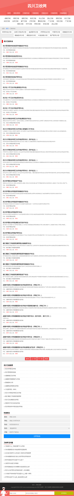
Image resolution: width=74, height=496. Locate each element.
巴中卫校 (29, 24)
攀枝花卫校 (42, 21)
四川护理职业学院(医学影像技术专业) (15, 191)
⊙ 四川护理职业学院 (10, 369)
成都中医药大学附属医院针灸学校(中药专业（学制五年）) (22, 337)
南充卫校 (33, 18)
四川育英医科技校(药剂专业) (12, 56)
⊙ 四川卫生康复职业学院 (11, 399)
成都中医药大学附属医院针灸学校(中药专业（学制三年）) (22, 295)
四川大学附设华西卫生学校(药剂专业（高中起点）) (20, 139)
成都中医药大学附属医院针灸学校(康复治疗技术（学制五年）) (24, 347)
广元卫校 (51, 21)
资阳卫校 (59, 18)
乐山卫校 (42, 18)
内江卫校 (67, 18)
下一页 (40, 359)
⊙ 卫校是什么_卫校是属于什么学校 (14, 446)
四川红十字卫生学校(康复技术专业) (15, 87)
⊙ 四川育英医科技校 (10, 372)
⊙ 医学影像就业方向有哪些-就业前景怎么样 (17, 466)
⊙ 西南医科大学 (8, 382)
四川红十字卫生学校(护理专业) (13, 108)
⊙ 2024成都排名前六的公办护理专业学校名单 (17, 456)
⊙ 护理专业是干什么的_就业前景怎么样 (15, 477)
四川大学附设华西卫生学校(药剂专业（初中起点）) (20, 160)
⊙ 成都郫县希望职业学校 (11, 386)
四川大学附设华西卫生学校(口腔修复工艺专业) (18, 129)
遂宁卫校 (24, 21)
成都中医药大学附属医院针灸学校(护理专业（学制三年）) (22, 326)
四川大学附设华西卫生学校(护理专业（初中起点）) (20, 170)
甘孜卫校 (46, 24)
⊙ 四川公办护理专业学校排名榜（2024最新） (17, 470)
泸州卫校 (32, 21)
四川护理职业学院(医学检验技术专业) (15, 202)
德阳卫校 (25, 18)
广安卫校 (68, 21)
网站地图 (38, 485)
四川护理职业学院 (10, 185)
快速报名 (63, 13)
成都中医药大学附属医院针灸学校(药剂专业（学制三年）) (22, 285)
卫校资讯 (54, 13)
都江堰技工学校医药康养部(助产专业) (15, 274)
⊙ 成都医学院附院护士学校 (12, 379)
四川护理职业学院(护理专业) (12, 233)
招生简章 (17, 13)
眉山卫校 (50, 18)
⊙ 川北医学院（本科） (10, 389)
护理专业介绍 (45, 32)
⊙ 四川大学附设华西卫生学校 (12, 393)
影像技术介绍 (67, 32)
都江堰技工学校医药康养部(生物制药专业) (17, 243)
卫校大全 (45, 13)
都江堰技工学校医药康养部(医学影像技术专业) (18, 264)
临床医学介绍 (33, 32)
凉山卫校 (55, 24)
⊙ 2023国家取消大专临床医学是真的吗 (15, 449)
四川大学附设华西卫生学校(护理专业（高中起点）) (20, 150)
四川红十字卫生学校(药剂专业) (13, 98)
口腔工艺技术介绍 (20, 32)
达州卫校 (15, 21)
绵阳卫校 (16, 18)
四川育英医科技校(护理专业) (12, 77)
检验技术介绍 (19, 35)
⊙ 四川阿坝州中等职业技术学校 (13, 406)
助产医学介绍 (54, 35)
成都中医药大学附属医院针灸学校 (14, 289)
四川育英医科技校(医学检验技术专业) (15, 46)
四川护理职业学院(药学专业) (12, 212)
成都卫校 (8, 18)
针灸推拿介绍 (42, 35)
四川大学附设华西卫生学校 (13, 123)
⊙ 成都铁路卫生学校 (10, 375)
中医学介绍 (56, 32)
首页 (9, 13)
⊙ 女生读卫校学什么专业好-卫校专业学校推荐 (17, 453)
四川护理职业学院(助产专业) (12, 181)
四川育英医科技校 (10, 50)
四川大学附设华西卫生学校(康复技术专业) (17, 118)
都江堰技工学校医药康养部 (13, 247)
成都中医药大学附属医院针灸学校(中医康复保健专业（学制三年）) (25, 306)
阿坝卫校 (37, 24)
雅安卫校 (20, 24)
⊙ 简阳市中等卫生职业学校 (12, 403)
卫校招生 (35, 13)
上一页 (33, 359)
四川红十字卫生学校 (11, 91)
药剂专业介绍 (6, 32)
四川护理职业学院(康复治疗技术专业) (15, 222)
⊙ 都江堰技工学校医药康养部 (12, 396)
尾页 (46, 359)
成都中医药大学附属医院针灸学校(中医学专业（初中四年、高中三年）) (27, 316)
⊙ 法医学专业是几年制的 (11, 463)
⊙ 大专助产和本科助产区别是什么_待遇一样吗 (17, 473)
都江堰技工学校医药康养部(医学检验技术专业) (18, 254)
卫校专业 (26, 13)
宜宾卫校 (60, 21)
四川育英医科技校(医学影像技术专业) (15, 66)
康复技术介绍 (31, 35)
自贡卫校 (7, 21)
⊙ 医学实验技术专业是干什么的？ (14, 460)
